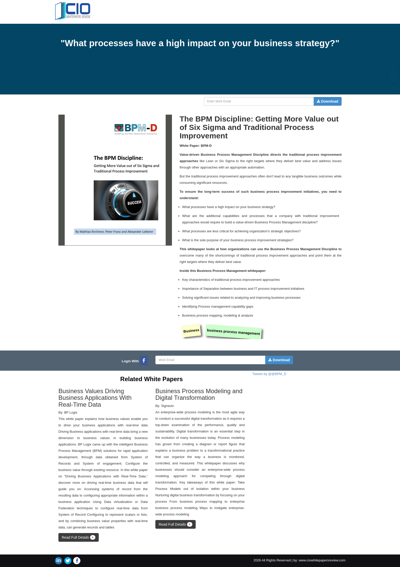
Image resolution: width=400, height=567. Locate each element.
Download (327, 101)
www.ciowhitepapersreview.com (322, 560)
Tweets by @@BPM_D (269, 374)
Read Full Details (78, 537)
